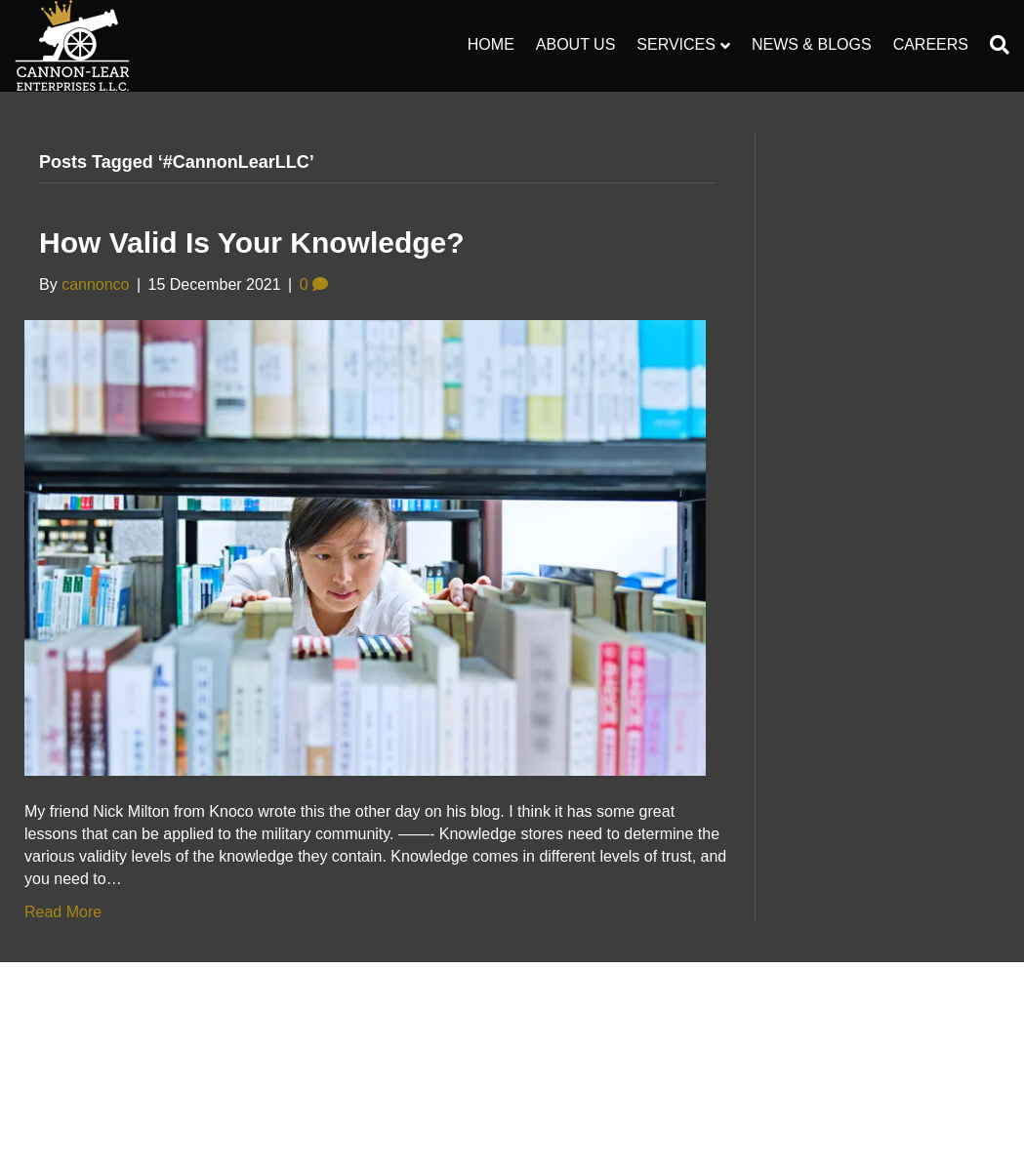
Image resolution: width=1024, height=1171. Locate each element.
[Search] (994, 44)
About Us (576, 44)
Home (491, 44)
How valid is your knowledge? (252, 242)
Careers (930, 44)
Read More (63, 912)
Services (676, 44)
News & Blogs (812, 44)
